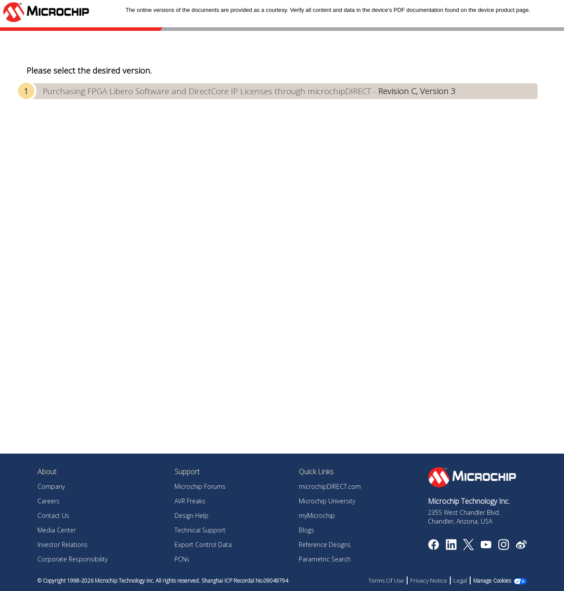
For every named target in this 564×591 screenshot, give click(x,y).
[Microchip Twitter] (468, 547)
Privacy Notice (428, 580)
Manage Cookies (492, 580)
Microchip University (327, 501)
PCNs (181, 559)
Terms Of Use (386, 580)
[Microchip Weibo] (521, 546)
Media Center (56, 530)
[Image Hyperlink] (485, 545)
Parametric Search (325, 559)
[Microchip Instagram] (503, 547)
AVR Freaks (189, 501)
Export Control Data (203, 544)
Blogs (306, 530)
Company (51, 486)
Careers (48, 501)
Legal (460, 580)
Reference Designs (325, 544)
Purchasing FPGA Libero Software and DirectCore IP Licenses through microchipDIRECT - (249, 90)
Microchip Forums (200, 486)
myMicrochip (317, 515)
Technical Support (200, 530)
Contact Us (53, 515)
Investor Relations (62, 544)
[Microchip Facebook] (433, 547)
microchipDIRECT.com (330, 486)
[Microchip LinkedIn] (450, 547)
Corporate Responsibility (72, 559)
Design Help (191, 515)
